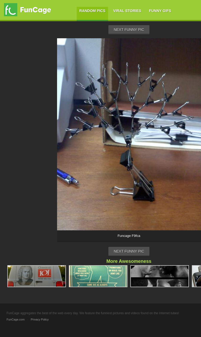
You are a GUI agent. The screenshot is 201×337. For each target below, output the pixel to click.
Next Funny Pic (129, 30)
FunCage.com (16, 319)
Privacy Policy (39, 319)
